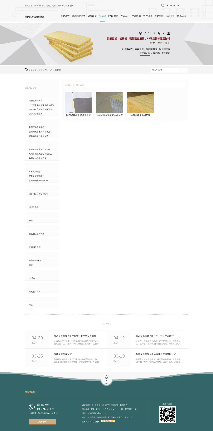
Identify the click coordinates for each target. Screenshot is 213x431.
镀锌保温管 (35, 202)
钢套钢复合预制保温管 (41, 188)
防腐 (31, 215)
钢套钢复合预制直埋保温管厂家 (42, 109)
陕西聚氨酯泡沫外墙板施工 (40, 132)
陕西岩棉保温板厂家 (37, 158)
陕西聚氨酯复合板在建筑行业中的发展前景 (75, 336)
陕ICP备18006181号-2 (47, 413)
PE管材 (33, 273)
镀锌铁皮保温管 (35, 114)
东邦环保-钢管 (35, 260)
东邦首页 (65, 16)
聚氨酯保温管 (36, 286)
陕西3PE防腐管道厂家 (38, 180)
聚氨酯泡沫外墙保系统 (38, 136)
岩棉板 (102, 16)
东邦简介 (170, 16)
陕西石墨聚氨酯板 (36, 127)
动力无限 (95, 421)
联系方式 (181, 16)
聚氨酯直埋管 (78, 16)
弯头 (31, 299)
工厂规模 (147, 16)
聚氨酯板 (92, 16)
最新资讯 (106, 319)
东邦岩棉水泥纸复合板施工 (40, 154)
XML (98, 409)
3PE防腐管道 (34, 172)
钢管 (31, 255)
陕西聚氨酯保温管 (63, 354)
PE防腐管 (113, 16)
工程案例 (136, 16)
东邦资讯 (159, 16)
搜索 (183, 70)
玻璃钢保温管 (36, 241)
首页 (40, 70)
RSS (92, 409)
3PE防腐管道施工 (36, 176)
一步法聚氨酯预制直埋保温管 (41, 105)
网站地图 (86, 409)
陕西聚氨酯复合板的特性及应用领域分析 (156, 354)
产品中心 (124, 16)
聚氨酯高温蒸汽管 (39, 228)
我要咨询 (42, 421)
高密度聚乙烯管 (35, 100)
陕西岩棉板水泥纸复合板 (39, 149)
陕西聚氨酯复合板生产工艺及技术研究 (155, 336)
